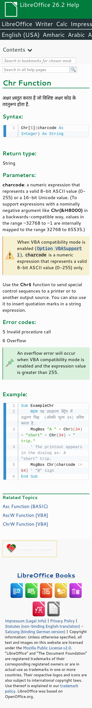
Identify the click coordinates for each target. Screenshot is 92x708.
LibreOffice (16, 24)
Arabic (76, 34)
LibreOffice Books (46, 574)
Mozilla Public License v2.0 (47, 646)
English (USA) (20, 34)
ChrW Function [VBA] (25, 523)
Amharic (54, 34)
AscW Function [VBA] (25, 514)
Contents (13, 49)
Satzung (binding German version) (35, 630)
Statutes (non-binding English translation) (42, 625)
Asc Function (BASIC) (25, 505)
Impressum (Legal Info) (25, 619)
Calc (62, 24)
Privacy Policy (62, 619)
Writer (44, 24)
